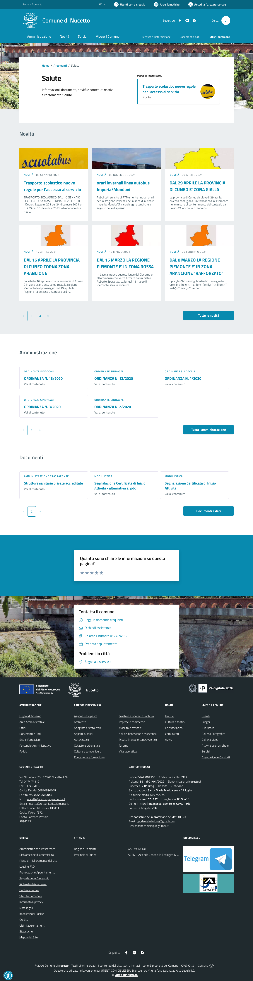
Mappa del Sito (28, 937)
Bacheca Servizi (29, 890)
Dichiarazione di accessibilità (36, 854)
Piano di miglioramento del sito (38, 860)
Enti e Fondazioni (29, 739)
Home (45, 65)
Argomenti (60, 65)
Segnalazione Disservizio (34, 878)
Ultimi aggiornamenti (32, 925)
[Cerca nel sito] (225, 20)
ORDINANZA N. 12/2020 (113, 378)
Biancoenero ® (141, 970)
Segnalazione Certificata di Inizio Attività (190, 485)
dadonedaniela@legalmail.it (151, 825)
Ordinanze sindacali (39, 371)
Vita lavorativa (128, 751)
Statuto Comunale (30, 896)
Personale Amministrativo (35, 745)
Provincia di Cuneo (85, 854)
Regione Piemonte (85, 849)
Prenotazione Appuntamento (37, 872)
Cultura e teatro (174, 722)
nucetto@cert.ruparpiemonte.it (46, 799)
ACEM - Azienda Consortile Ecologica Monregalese (159, 854)
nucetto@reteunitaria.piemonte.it (48, 803)
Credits (23, 919)
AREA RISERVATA (124, 975)
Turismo (123, 745)
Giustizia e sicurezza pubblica (136, 716)
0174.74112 (32, 781)
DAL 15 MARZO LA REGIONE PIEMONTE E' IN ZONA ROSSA (125, 263)
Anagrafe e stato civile (88, 728)
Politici (23, 751)
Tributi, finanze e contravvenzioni (139, 739)
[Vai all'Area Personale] (207, 4)
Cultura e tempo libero (87, 751)
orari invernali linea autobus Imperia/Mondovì (123, 186)
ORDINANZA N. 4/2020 (183, 378)
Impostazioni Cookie (31, 913)
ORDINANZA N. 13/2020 (43, 378)
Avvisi (168, 739)
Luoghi (206, 722)
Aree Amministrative (32, 722)
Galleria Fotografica (213, 733)
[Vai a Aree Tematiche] (167, 4)
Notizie (169, 716)
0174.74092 (32, 786)
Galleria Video (210, 739)
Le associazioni (174, 728)
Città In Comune (198, 965)
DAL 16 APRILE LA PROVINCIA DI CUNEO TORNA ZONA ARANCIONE (52, 266)
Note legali (26, 908)
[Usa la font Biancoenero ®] (130, 4)
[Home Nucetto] (56, 20)
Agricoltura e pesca (85, 716)
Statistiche (26, 931)
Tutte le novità (208, 315)
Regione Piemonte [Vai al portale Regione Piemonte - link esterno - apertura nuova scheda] (32, 4)
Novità (29, 175)
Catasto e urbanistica (87, 745)
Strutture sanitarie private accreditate (53, 483)
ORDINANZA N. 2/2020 (112, 407)
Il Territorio (208, 728)
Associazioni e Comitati (216, 757)
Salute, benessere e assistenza (138, 733)
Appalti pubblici (83, 733)
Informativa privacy (31, 902)
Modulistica (103, 476)
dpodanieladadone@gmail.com (156, 821)
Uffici (22, 728)
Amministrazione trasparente (46, 476)
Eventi (206, 716)
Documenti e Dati (30, 733)
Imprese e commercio (132, 722)
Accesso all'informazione (156, 37)
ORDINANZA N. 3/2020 (42, 407)
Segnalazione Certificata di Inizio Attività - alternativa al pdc (120, 485)
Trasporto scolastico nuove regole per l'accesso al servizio (169, 89)
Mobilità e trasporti (130, 728)
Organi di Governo (30, 716)
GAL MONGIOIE (137, 849)
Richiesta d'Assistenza (33, 884)
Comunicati (172, 733)
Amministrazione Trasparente (37, 849)
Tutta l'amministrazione (208, 429)
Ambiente (80, 722)
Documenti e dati (208, 510)
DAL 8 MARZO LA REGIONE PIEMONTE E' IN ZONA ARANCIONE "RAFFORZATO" (196, 266)
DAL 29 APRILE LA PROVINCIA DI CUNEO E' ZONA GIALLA (197, 186)
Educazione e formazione (89, 757)
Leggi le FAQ (27, 866)
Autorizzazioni (82, 739)
